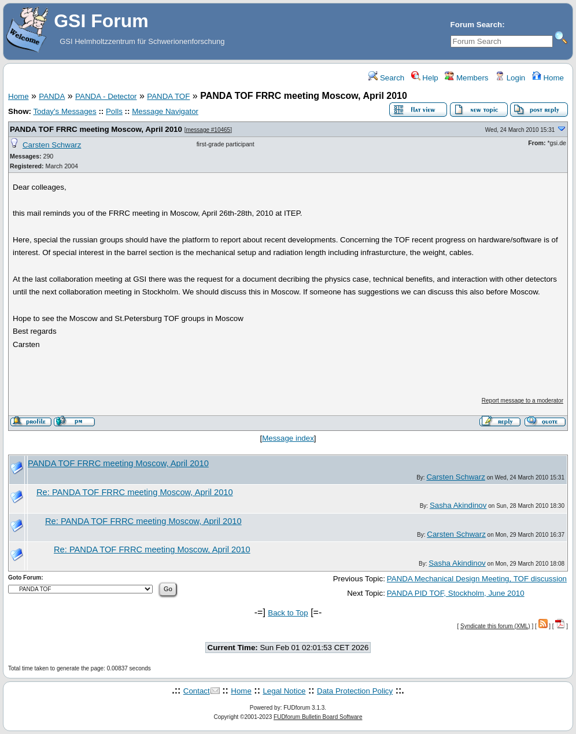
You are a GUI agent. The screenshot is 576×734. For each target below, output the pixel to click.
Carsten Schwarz (52, 145)
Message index (288, 438)
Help (424, 77)
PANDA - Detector (105, 96)
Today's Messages (64, 111)
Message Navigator (165, 111)
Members (466, 77)
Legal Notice (284, 691)
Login (510, 77)
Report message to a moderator (522, 400)
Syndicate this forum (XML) (495, 626)
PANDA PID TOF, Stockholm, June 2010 (456, 593)
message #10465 (208, 130)
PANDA (52, 96)
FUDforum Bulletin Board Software (318, 717)
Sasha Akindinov (458, 505)
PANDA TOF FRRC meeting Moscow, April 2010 (96, 129)
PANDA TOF (168, 96)
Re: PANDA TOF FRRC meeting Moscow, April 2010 (134, 492)
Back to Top (288, 612)
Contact (196, 691)
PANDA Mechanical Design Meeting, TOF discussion (477, 578)
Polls (114, 111)
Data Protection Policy (355, 691)
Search (386, 77)
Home (548, 77)
